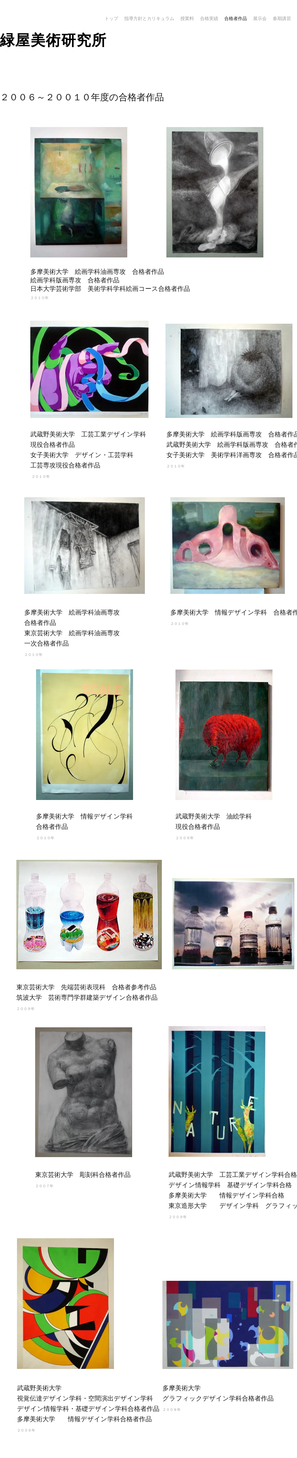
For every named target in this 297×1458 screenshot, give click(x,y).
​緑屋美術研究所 (53, 40)
